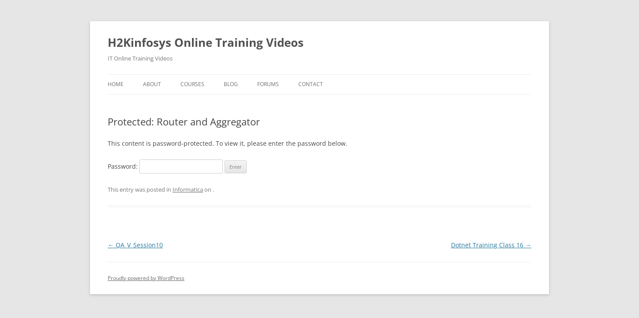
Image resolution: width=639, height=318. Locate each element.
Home (116, 84)
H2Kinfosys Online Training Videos (206, 42)
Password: (165, 166)
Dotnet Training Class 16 (491, 245)
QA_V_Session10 (135, 245)
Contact (310, 84)
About (152, 84)
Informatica (188, 189)
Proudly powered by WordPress (146, 278)
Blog (231, 84)
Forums (268, 84)
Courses (192, 84)
